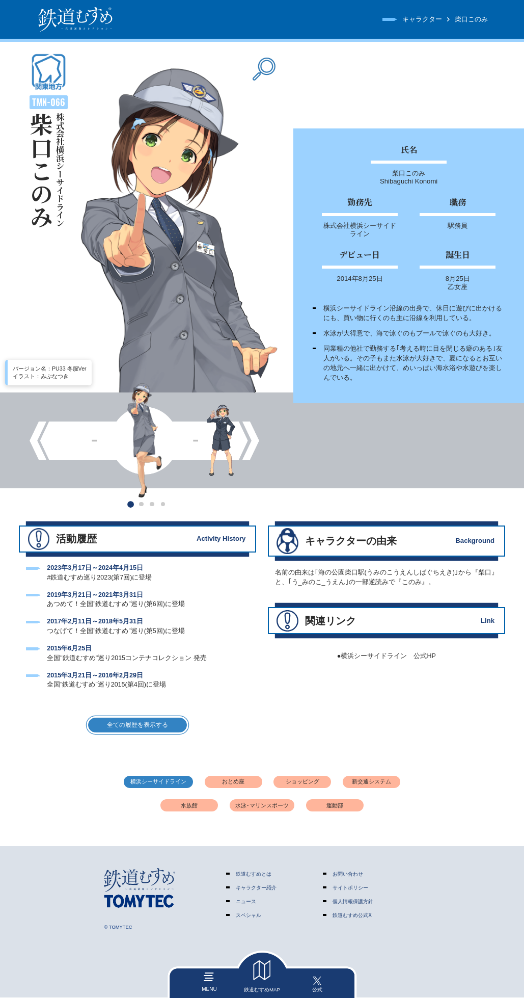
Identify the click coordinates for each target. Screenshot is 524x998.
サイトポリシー (350, 888)
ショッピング (302, 782)
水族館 (189, 806)
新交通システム (371, 782)
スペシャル (248, 916)
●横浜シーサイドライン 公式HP (386, 656)
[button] (130, 504)
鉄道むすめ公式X (352, 916)
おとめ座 (233, 782)
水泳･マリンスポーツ (262, 806)
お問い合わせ (348, 874)
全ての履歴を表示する (137, 725)
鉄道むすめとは (253, 874)
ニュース (246, 902)
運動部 (334, 806)
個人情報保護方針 (353, 902)
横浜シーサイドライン (158, 782)
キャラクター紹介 (256, 888)
